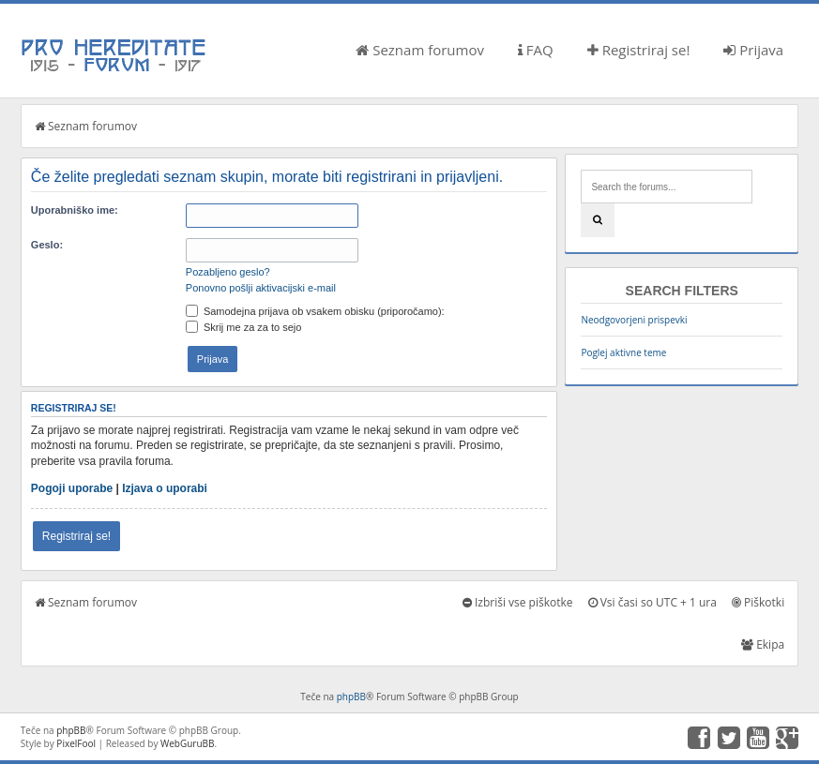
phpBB (351, 696)
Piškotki (758, 602)
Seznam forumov (420, 49)
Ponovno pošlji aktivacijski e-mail (261, 287)
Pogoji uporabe (72, 488)
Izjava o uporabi (164, 488)
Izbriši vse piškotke (518, 602)
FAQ (536, 49)
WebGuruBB (187, 743)
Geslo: (47, 244)
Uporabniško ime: (74, 210)
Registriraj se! (638, 49)
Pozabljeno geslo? (228, 271)
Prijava (753, 49)
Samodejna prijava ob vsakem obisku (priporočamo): (315, 311)
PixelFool (76, 743)
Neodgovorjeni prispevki (634, 319)
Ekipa (762, 644)
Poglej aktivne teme (623, 352)
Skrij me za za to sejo (244, 327)
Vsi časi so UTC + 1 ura (652, 602)
